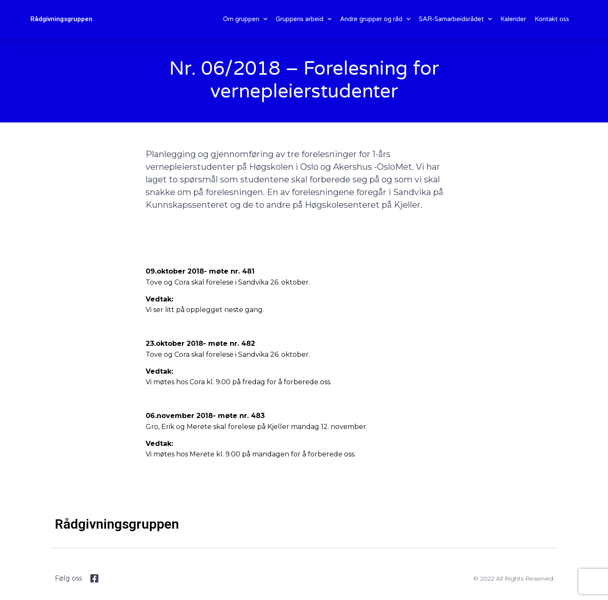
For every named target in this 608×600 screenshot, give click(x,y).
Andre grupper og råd (375, 19)
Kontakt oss (552, 19)
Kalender (513, 19)
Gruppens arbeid (303, 19)
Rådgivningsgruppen (61, 19)
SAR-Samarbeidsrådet (455, 19)
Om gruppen (245, 19)
